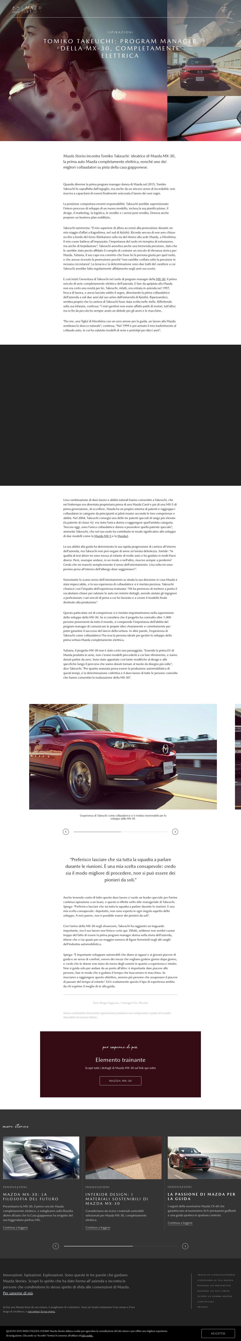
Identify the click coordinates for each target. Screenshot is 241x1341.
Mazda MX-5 (102, 536)
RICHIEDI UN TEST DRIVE (214, 1291)
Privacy (203, 1307)
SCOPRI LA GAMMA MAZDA (215, 1296)
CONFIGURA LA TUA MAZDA (215, 1280)
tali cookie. (87, 1335)
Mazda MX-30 (120, 1080)
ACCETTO (218, 1333)
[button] (224, 9)
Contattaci (206, 1302)
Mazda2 (122, 536)
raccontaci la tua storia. (41, 1311)
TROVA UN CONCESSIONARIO (216, 1275)
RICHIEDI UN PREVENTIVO (214, 1285)
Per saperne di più (18, 1293)
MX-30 (160, 279)
